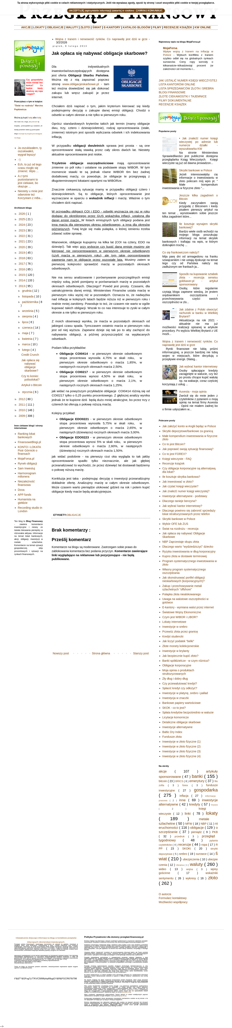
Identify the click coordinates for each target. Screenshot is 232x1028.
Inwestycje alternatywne (177, 727)
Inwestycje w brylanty (175, 651)
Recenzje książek (173, 463)
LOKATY (39, 27)
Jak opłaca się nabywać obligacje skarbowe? (30, 365)
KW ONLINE (203, 27)
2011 (22, 404)
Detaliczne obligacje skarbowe (181, 722)
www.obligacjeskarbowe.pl (80, 84)
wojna (189, 869)
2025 (22, 219)
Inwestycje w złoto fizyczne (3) (181, 751)
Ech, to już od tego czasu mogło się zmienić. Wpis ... (30, 168)
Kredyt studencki (173, 636)
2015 (22, 274)
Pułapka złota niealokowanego (181, 594)
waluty (196, 864)
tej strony (123, 995)
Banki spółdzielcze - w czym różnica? (185, 660)
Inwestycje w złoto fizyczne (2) (181, 746)
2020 (22, 247)
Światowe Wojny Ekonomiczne (181, 612)
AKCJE (26, 27)
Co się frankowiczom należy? (180, 252)
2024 (22, 224)
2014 (22, 280)
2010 (22, 410)
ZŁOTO (85, 27)
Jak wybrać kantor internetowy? (182, 505)
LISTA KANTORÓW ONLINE (177, 84)
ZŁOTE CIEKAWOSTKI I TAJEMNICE (183, 96)
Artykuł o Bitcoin (31, 385)
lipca (25, 322)
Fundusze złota (172, 736)
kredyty (194, 804)
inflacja (183, 795)
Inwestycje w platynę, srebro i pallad (185, 693)
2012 (22, 399)
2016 (22, 269)
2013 (22, 286)
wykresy (191, 878)
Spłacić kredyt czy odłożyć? (179, 688)
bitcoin (163, 781)
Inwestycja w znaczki (175, 698)
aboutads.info (126, 992)
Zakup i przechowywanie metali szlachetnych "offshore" (182, 587)
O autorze (165, 894)
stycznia (27, 392)
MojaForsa (170, 48)
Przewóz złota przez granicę (180, 631)
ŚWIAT (96, 27)
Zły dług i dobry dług (175, 678)
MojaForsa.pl (26, 458)
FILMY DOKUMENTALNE (175, 100)
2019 (22, 252)
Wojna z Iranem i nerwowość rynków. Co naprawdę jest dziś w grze (101, 39)
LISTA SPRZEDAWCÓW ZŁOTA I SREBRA (186, 88)
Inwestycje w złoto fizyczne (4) (181, 756)
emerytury (197, 781)
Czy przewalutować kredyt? (179, 683)
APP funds (24, 494)
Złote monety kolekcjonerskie (180, 646)
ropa (204, 844)
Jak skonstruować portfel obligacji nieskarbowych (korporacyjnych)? (183, 579)
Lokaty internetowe (174, 621)
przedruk (180, 836)
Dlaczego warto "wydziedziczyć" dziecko (187, 546)
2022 (22, 236)
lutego (26, 349)
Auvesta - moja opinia (193, 391)
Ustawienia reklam (133, 989)
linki (188, 814)
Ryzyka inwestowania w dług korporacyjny (189, 551)
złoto (213, 877)
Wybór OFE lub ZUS (175, 523)
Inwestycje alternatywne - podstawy (184, 496)
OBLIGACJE (55, 27)
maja (25, 333)
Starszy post (141, 653)
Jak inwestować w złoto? (178, 481)
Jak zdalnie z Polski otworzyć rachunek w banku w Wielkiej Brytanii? (198, 313)
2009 (22, 415)
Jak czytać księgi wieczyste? (180, 486)
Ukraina (180, 865)
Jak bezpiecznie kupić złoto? (180, 655)
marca (26, 344)
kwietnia (27, 338)
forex (185, 785)
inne (182, 800)
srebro (183, 853)
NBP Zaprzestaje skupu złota (180, 541)
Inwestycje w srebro (174, 626)
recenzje (184, 844)
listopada (27, 296)
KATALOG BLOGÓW (137, 27)
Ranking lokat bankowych (26, 435)
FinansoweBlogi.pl (29, 442)
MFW (188, 823)
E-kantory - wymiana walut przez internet (188, 607)
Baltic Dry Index (172, 732)
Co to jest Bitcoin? (173, 444)
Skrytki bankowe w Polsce (195, 170)
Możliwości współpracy (173, 902)
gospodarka (206, 789)
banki (197, 776)
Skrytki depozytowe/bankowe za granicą (187, 431)
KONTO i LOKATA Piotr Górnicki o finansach (29, 450)
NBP (204, 823)
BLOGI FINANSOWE (172, 92)
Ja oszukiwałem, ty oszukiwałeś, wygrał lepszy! (30, 151)
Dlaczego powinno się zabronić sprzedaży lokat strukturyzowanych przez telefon (189, 512)
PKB (215, 832)
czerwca (27, 327)
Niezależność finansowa (26, 483)
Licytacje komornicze (175, 717)
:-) (19, 159)
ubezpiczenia (191, 859)
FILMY (157, 27)
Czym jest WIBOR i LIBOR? (180, 617)
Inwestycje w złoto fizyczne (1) (181, 741)
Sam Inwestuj (26, 468)
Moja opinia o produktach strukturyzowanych (178, 672)
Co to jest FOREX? (174, 454)
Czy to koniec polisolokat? (30, 377)
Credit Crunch (30, 354)
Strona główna (101, 653)
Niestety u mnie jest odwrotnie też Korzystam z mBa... (30, 194)
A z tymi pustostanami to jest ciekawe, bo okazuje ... (28, 181)
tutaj (30, 118)
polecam (34, 122)
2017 (22, 263)
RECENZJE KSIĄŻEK (178, 27)
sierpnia (27, 316)
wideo (162, 869)
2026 (22, 213)
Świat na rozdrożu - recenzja (180, 528)
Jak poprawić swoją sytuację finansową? (187, 449)
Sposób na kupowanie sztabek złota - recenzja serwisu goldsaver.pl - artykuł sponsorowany (198, 279)
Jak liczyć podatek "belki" (178, 641)
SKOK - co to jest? (174, 707)
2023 (22, 230)
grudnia (27, 290)
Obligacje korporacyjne (176, 665)
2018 (22, 258)
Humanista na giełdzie (26, 501)
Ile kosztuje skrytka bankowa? (181, 476)
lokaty (212, 813)
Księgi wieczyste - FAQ (177, 458)
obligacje (74, 515)
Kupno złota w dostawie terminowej (184, 556)
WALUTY (72, 27)
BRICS (179, 781)
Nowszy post (61, 653)
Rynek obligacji (27, 463)
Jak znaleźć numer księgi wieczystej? (186, 491)
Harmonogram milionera (27, 475)
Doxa (21, 489)
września (27, 311)
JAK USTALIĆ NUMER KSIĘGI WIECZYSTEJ (188, 80)
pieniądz (196, 832)
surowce (201, 853)
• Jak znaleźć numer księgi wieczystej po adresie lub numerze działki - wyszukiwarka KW (198, 143)
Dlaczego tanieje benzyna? (179, 501)
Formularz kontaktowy (173, 898)
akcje (163, 771)
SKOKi (186, 848)
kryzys (214, 804)
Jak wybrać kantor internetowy (198, 366)
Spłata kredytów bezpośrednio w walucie (188, 712)
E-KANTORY (112, 27)
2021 (22, 241)
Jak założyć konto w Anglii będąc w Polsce (189, 426)
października (30, 302)
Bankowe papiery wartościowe (181, 702)
